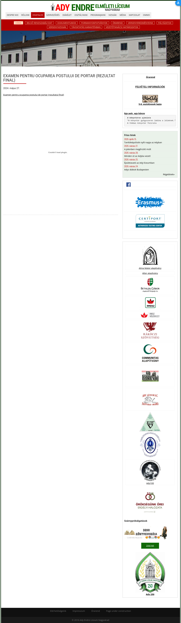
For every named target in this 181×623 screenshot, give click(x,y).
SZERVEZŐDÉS (53, 15)
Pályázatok (164, 22)
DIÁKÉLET (67, 15)
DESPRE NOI (12, 15)
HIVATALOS (37, 15)
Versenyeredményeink (140, 22)
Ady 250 (150, 594)
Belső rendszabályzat (39, 22)
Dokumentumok (66, 22)
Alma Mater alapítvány (150, 268)
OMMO (146, 15)
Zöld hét (150, 545)
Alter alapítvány (150, 273)
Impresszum (79, 610)
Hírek (18, 22)
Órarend (118, 22)
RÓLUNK (25, 15)
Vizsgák (113, 15)
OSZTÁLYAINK (81, 15)
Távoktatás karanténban (86, 27)
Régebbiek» (169, 174)
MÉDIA (123, 15)
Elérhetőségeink (58, 610)
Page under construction (118, 610)
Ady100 (150, 483)
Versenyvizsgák (57, 27)
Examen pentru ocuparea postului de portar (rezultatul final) (33, 94)
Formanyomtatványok (94, 22)
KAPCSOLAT (134, 15)
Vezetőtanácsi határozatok (122, 27)
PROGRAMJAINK (98, 15)
